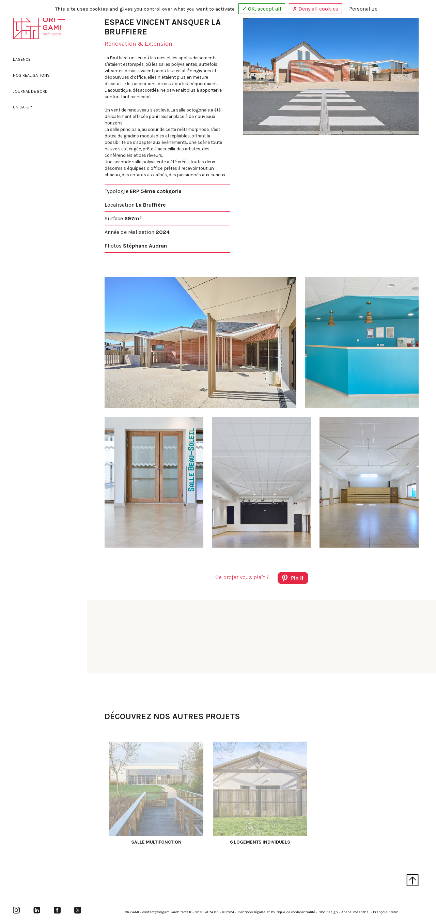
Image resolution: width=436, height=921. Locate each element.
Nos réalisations (31, 75)
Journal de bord (30, 91)
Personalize (363, 8)
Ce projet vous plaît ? (261, 579)
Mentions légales (251, 912)
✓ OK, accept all (261, 8)
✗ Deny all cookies (315, 8)
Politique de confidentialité (293, 912)
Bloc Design (328, 912)
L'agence (22, 59)
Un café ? (22, 107)
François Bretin (386, 912)
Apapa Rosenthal (355, 912)
